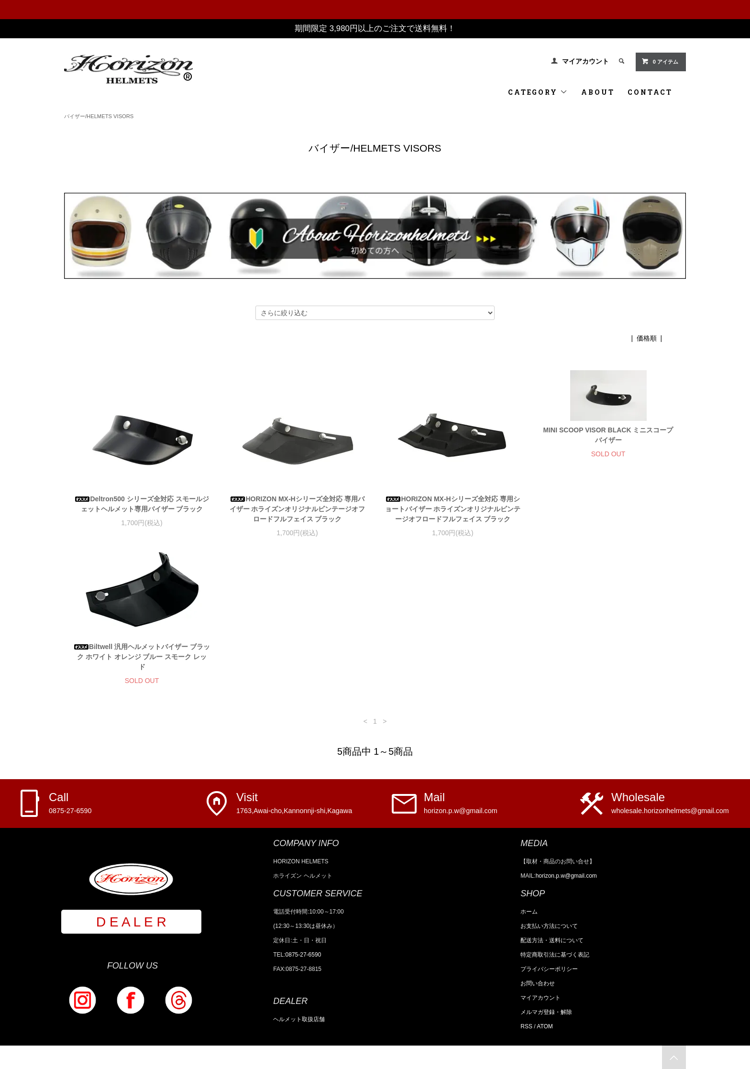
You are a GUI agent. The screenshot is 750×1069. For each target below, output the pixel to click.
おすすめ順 (611, 338)
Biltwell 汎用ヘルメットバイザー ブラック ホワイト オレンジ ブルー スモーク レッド (142, 657)
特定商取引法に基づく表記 (554, 954)
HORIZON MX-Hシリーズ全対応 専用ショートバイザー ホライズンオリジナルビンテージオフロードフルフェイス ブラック (453, 509)
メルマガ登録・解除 (546, 1012)
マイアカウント (585, 61)
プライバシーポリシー (549, 969)
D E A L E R (131, 922)
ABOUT (597, 92)
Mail (460, 803)
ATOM (545, 1026)
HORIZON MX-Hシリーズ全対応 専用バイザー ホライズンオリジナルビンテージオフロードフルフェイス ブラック (297, 509)
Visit (294, 803)
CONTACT (650, 92)
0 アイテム (659, 61)
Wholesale (670, 803)
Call (70, 803)
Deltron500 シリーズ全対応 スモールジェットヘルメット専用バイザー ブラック (142, 504)
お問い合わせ (537, 983)
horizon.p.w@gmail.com (566, 875)
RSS (526, 1026)
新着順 (676, 338)
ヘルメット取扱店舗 (299, 1019)
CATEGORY (538, 92)
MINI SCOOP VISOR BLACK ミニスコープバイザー (608, 435)
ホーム (529, 911)
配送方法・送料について (552, 940)
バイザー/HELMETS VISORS (98, 116)
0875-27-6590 (303, 954)
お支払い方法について (549, 926)
